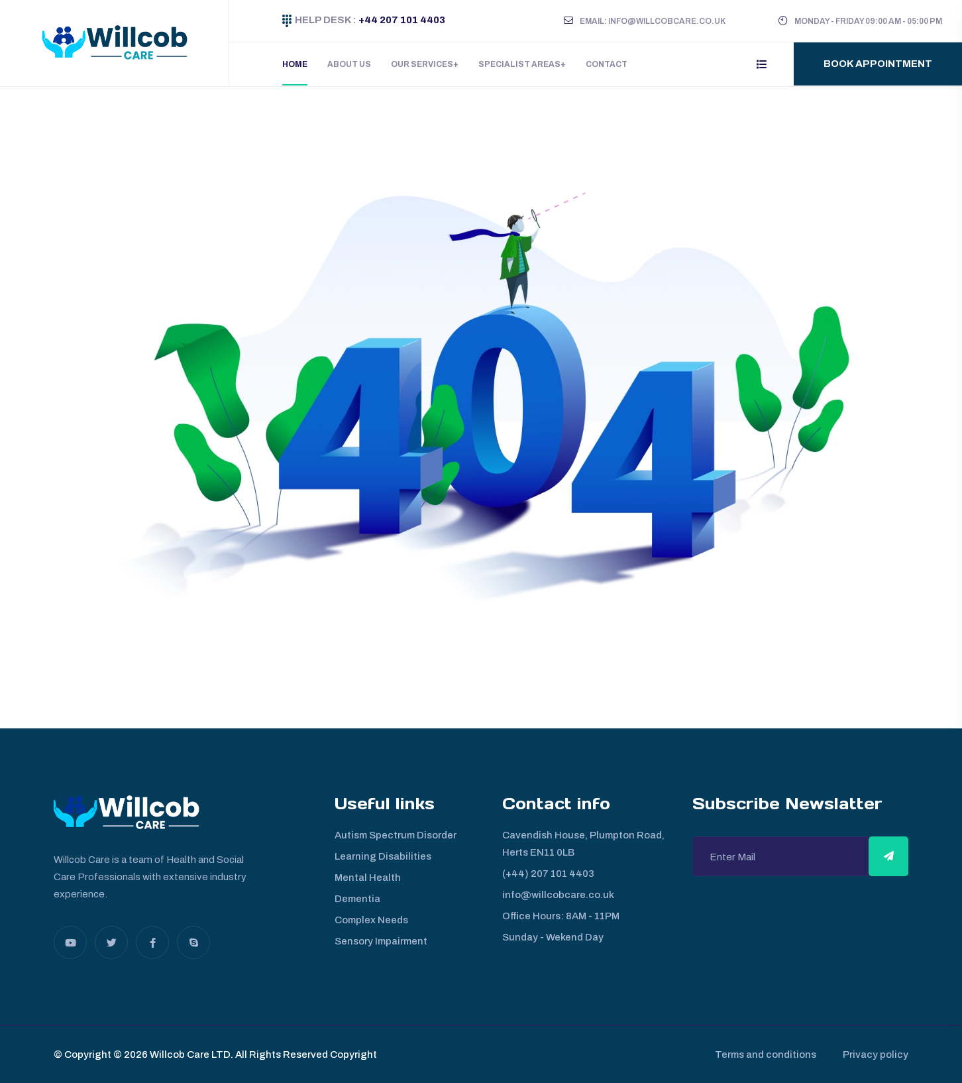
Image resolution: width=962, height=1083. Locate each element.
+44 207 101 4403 (400, 20)
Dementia (357, 898)
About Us (349, 64)
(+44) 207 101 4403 (548, 873)
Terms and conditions (765, 1054)
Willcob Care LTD (189, 1054)
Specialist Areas (519, 64)
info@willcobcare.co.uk (558, 894)
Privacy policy (875, 1054)
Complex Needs (371, 920)
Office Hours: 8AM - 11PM (560, 916)
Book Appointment (878, 63)
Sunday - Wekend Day (553, 937)
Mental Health (368, 877)
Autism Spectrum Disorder (395, 835)
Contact (606, 64)
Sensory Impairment (381, 941)
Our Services (422, 64)
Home (294, 64)
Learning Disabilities (383, 856)
